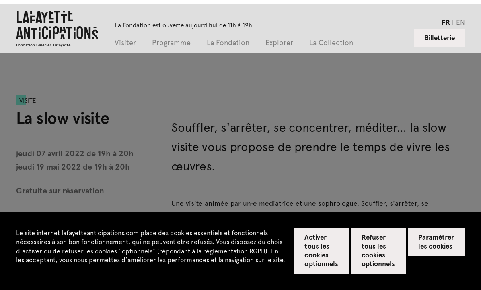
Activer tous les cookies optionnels (321, 250)
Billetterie (439, 37)
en (460, 22)
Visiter (125, 43)
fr (446, 22)
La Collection (331, 43)
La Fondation (228, 43)
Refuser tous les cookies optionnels (378, 250)
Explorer (279, 43)
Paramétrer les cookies (436, 241)
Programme (171, 43)
